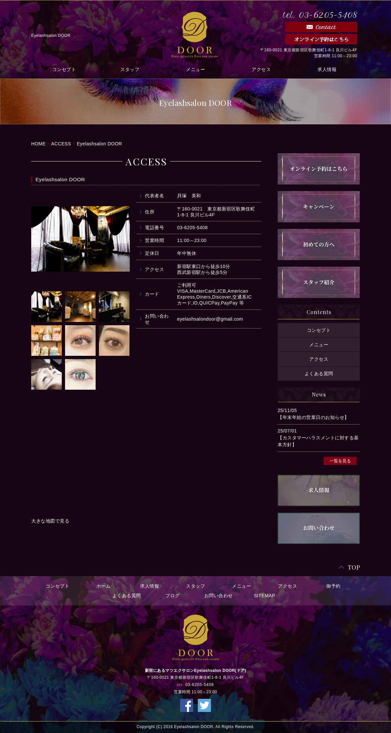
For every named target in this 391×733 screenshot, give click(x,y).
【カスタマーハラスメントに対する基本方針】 (318, 441)
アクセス (261, 69)
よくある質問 (319, 373)
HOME (38, 143)
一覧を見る (340, 460)
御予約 (333, 586)
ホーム (103, 586)
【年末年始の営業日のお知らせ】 (313, 417)
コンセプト (64, 69)
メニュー (195, 69)
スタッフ (129, 69)
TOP (354, 567)
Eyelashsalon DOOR (99, 143)
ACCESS (61, 143)
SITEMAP (264, 595)
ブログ (172, 595)
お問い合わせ (218, 595)
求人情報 (326, 69)
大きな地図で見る (50, 521)
